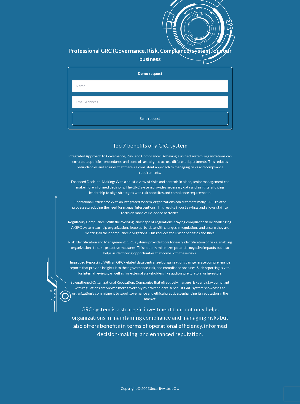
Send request (150, 118)
